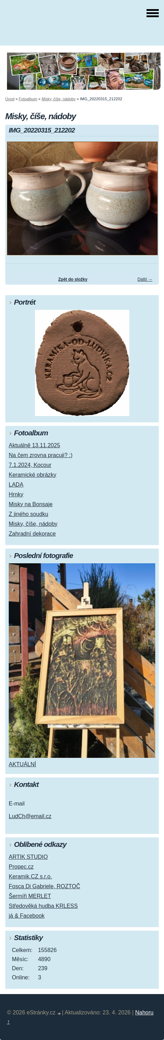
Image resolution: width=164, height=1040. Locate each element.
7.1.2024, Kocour (30, 465)
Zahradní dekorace (32, 534)
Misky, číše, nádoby (59, 99)
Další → (144, 279)
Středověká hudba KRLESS (43, 906)
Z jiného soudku (28, 514)
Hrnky (16, 494)
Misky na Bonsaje (30, 504)
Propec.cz (21, 867)
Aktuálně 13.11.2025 (34, 445)
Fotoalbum (28, 99)
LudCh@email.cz (30, 816)
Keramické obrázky (32, 475)
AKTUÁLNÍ (22, 764)
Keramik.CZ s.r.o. (30, 876)
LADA (16, 485)
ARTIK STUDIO (28, 857)
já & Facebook (26, 916)
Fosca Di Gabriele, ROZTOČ (44, 886)
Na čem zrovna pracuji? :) (40, 455)
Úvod (9, 99)
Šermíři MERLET (30, 896)
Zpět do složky (72, 279)
